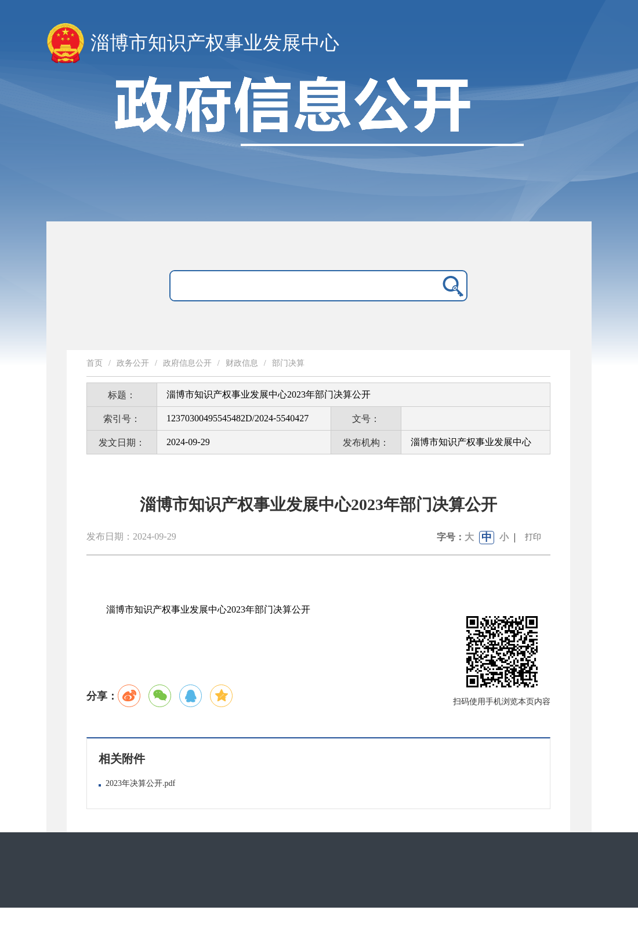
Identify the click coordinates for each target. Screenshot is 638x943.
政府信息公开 (187, 363)
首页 (94, 363)
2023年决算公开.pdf (140, 783)
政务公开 (133, 363)
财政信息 (242, 363)
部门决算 (288, 363)
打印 (533, 537)
